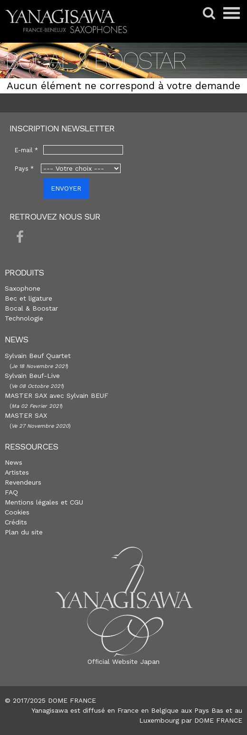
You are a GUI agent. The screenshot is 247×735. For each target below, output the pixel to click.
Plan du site (24, 532)
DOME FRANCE (218, 720)
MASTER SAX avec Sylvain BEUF (56, 395)
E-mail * (26, 150)
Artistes (17, 472)
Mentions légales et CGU (44, 502)
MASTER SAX (26, 415)
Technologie (24, 318)
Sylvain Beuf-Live (32, 375)
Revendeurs (23, 482)
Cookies (17, 512)
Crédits (16, 522)
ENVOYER (66, 188)
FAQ (11, 492)
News (13, 462)
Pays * (24, 168)
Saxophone (22, 288)
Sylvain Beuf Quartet (38, 355)
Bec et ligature (28, 298)
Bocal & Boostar (31, 308)
